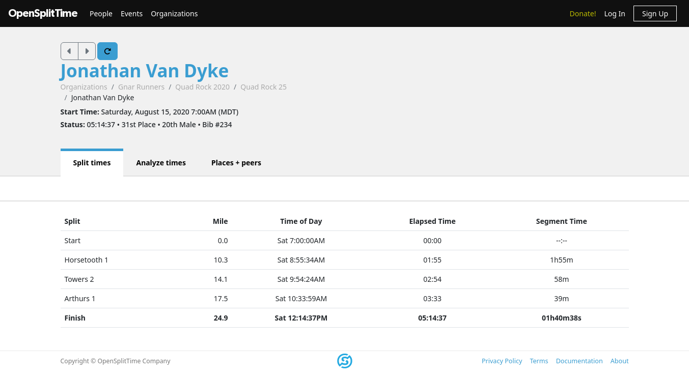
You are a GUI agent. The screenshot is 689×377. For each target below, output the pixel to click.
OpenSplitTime (42, 13)
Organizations (174, 13)
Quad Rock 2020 (202, 87)
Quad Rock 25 (263, 87)
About (620, 361)
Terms (539, 361)
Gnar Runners (141, 87)
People (101, 13)
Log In (614, 13)
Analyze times (161, 162)
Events (132, 13)
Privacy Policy (502, 361)
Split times (92, 162)
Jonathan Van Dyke (145, 70)
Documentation (579, 361)
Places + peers (236, 162)
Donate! (583, 13)
